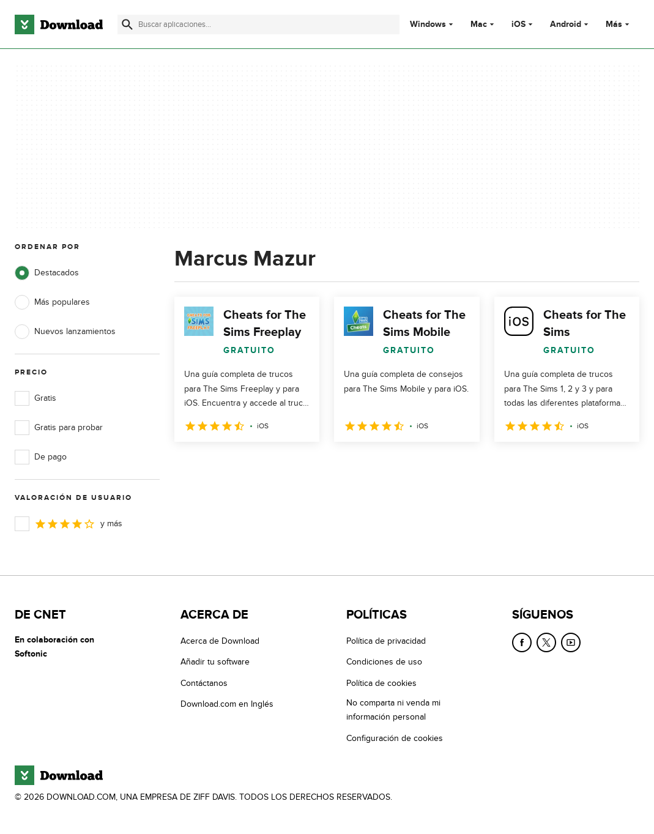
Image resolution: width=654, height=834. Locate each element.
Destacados (47, 273)
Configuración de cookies (394, 738)
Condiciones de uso (384, 662)
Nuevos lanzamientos (65, 331)
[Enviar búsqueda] (127, 24)
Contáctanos (204, 683)
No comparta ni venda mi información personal (393, 710)
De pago (41, 457)
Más (619, 24)
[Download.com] (59, 24)
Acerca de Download (219, 641)
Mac (478, 24)
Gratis (35, 398)
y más (68, 523)
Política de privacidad (386, 641)
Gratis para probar (59, 427)
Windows (428, 24)
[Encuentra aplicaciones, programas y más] (258, 24)
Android (565, 24)
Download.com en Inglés (226, 704)
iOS (518, 24)
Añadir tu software (215, 662)
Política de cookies (381, 683)
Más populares (52, 302)
